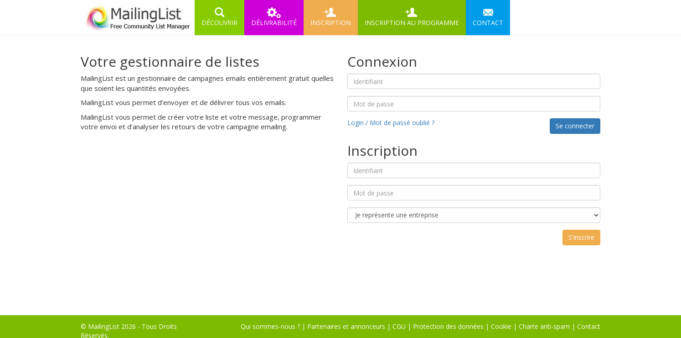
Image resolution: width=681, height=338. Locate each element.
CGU (399, 326)
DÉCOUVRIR (219, 17)
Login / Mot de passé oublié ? (390, 122)
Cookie (501, 326)
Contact (588, 326)
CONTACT (488, 17)
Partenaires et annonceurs (346, 326)
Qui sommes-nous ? (270, 326)
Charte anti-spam (544, 326)
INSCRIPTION (330, 17)
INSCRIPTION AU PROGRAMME (412, 17)
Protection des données (448, 326)
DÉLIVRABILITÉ (274, 17)
